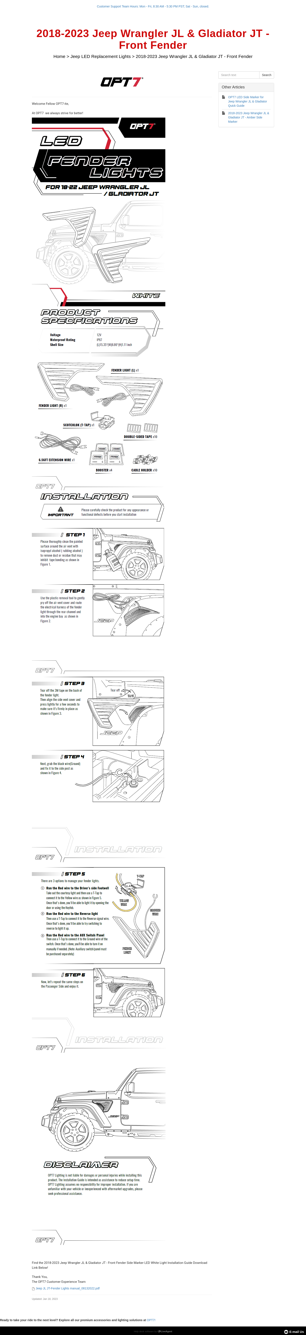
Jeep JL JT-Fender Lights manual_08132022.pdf (68, 1288)
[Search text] (238, 75)
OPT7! (151, 1320)
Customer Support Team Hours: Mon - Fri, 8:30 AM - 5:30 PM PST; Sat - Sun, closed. (153, 6)
